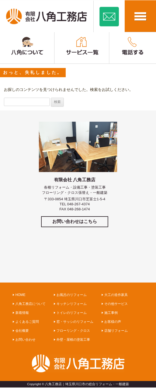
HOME (20, 295)
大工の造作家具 (116, 295)
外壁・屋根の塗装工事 (73, 340)
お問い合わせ (25, 340)
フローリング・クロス (73, 331)
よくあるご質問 (27, 322)
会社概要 (22, 331)
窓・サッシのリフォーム (74, 322)
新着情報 (22, 313)
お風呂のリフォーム (71, 295)
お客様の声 (112, 322)
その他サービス (116, 304)
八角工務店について (30, 304)
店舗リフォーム (116, 331)
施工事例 (111, 313)
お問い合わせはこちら (74, 221)
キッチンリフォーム (71, 304)
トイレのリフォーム (71, 313)
